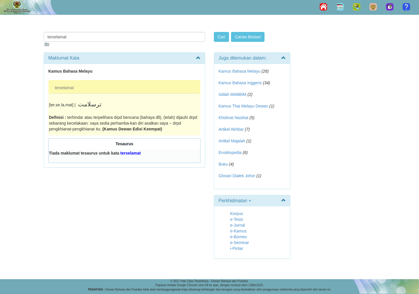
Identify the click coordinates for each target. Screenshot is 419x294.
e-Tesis (236, 219)
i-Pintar (236, 248)
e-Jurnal (237, 225)
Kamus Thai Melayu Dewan (243, 106)
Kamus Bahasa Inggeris (240, 82)
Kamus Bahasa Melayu (240, 71)
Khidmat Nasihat (233, 117)
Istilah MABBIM (232, 94)
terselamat (64, 87)
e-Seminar (239, 242)
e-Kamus (238, 231)
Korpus (236, 213)
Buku (223, 164)
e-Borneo (238, 236)
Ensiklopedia (230, 152)
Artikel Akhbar (231, 129)
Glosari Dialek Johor (237, 175)
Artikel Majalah (232, 141)
